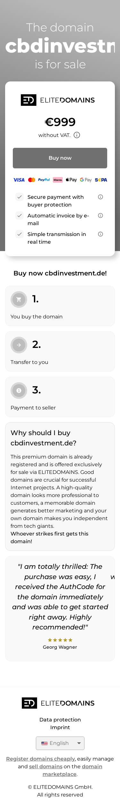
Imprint (60, 727)
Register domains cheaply (40, 759)
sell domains (45, 766)
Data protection (60, 720)
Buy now (60, 158)
